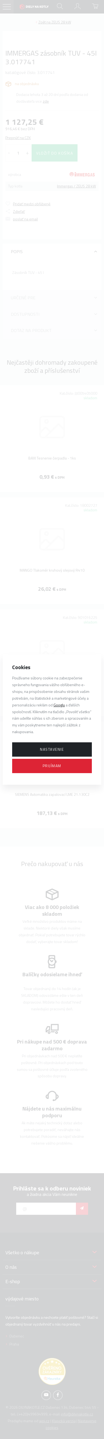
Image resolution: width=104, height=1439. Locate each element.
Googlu (59, 705)
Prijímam (52, 766)
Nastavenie (52, 749)
